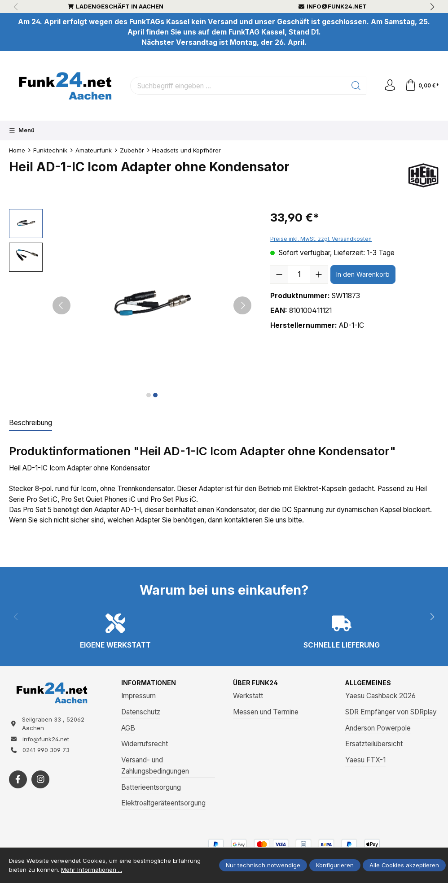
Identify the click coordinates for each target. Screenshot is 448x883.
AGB (128, 728)
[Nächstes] (242, 305)
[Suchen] (352, 86)
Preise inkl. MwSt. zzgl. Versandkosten (321, 238)
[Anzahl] (299, 274)
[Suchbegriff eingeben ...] (236, 86)
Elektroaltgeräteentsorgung (163, 804)
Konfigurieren (335, 865)
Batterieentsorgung (151, 787)
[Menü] (22, 130)
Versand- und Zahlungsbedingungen (155, 766)
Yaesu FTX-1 (365, 761)
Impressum (138, 696)
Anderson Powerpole (378, 728)
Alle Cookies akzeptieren (404, 865)
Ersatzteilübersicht (374, 744)
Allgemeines (369, 683)
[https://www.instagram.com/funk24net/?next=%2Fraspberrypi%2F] (40, 784)
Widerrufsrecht (144, 744)
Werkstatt (248, 696)
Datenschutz (140, 712)
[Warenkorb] (421, 85)
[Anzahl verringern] (279, 274)
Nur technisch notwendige (263, 865)
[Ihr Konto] (387, 85)
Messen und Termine (266, 712)
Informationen (150, 683)
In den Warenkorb (363, 274)
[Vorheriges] (61, 305)
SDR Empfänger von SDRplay (391, 712)
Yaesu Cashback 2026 (380, 696)
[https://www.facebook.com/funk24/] (18, 784)
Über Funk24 (257, 683)
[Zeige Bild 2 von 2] (155, 395)
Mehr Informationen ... (91, 869)
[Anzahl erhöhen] (319, 274)
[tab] (30, 423)
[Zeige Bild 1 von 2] (148, 395)
